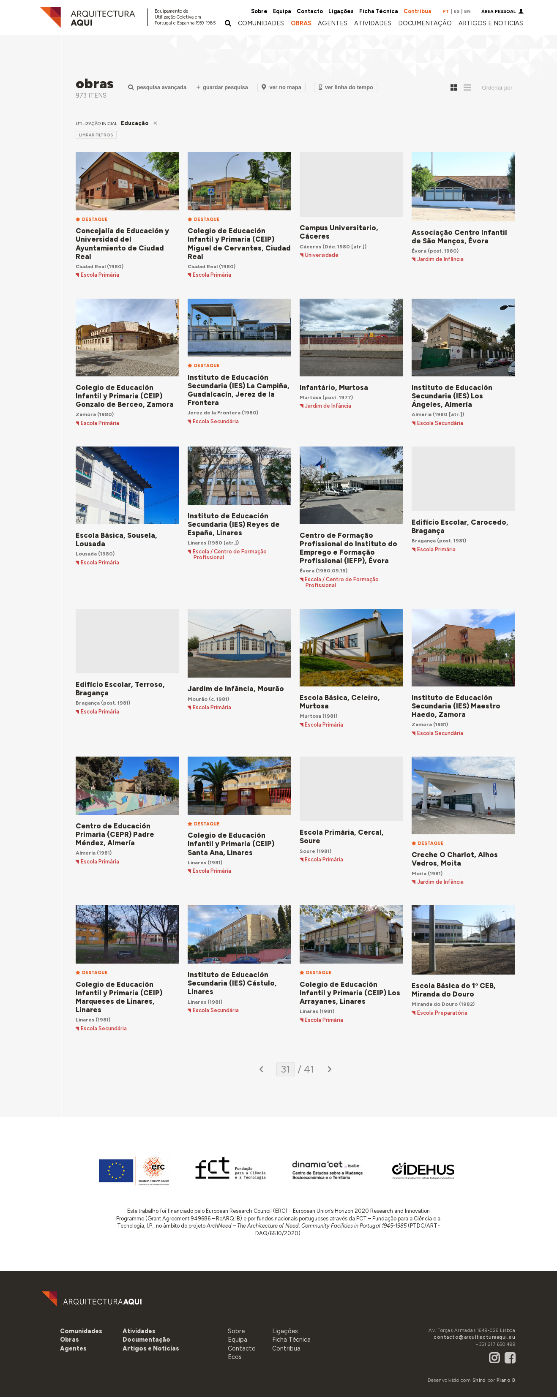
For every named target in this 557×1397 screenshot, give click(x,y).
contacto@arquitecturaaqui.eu (474, 1337)
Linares (197, 542)
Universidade (322, 255)
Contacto (310, 11)
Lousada (86, 553)
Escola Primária (100, 275)
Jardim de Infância (440, 259)
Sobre (259, 11)
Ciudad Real (91, 266)
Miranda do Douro (435, 1004)
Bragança (424, 540)
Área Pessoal (498, 11)
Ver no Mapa (281, 87)
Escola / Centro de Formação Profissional (230, 555)
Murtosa (310, 397)
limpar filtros (96, 135)
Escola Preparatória (442, 1013)
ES (456, 11)
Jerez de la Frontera (214, 412)
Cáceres (310, 246)
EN (467, 11)
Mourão (198, 699)
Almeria (421, 414)
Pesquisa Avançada (157, 87)
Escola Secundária (216, 422)
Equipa (282, 11)
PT (445, 11)
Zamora (86, 414)
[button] (332, 23)
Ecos (235, 1357)
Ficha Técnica (378, 11)
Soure (307, 851)
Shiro (479, 1380)
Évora (419, 251)
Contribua (417, 11)
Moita (419, 873)
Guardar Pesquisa (222, 87)
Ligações (341, 11)
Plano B (506, 1380)
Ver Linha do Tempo (346, 87)
